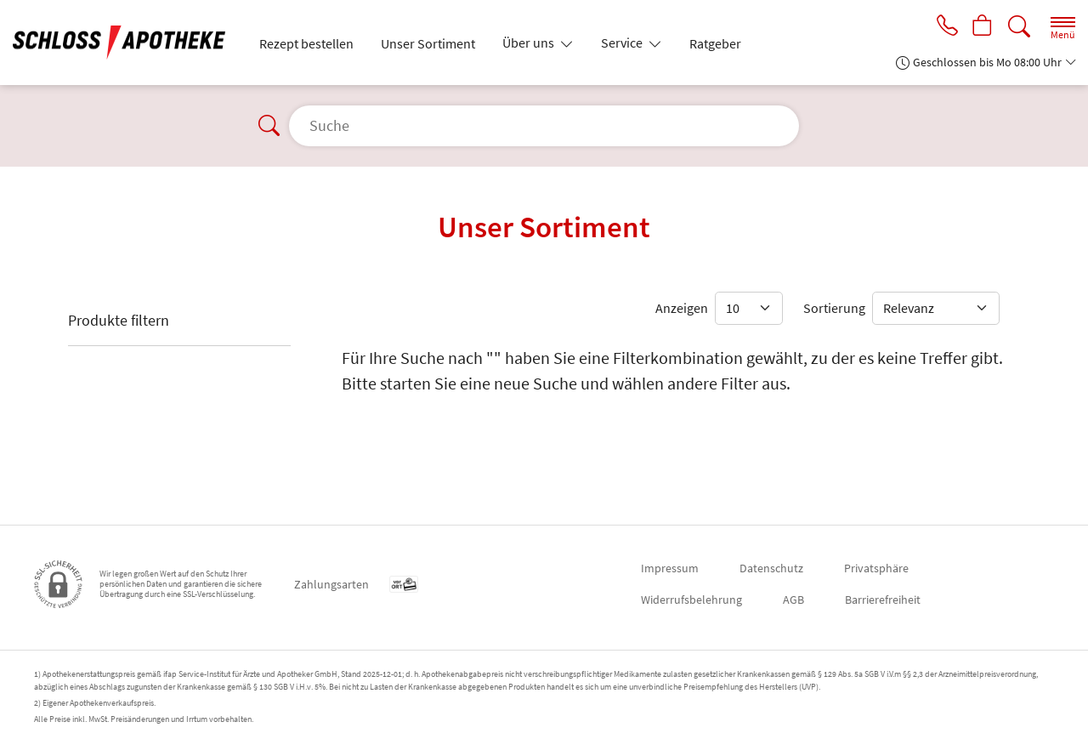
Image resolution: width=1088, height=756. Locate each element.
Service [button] (623, 42)
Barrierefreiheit (883, 599)
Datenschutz (771, 568)
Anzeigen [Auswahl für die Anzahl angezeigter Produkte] (681, 307)
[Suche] (1019, 27)
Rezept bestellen (306, 43)
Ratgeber (715, 43)
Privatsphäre (876, 568)
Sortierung (834, 307)
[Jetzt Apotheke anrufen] (945, 27)
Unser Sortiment (428, 43)
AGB (793, 599)
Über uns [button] (529, 42)
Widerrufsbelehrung (691, 599)
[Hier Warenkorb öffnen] (982, 27)
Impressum (670, 568)
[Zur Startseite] (126, 43)
